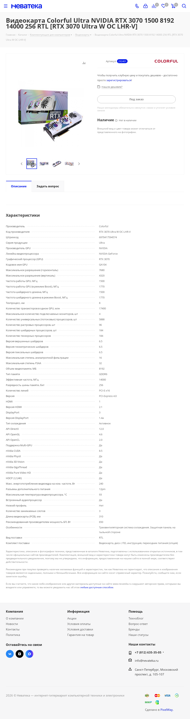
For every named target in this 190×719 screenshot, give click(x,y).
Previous (22, 164)
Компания (14, 611)
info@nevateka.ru (146, 660)
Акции (72, 618)
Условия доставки (80, 629)
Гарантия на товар (80, 635)
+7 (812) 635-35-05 (148, 652)
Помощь (136, 611)
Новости (12, 624)
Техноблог (136, 618)
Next (79, 164)
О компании (15, 618)
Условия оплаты (79, 624)
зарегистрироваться (118, 80)
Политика (13, 635)
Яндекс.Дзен (19, 654)
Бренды (134, 629)
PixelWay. (167, 710)
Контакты (13, 629)
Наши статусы (139, 635)
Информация (78, 611)
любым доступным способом (96, 587)
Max (29, 654)
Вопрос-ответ (138, 624)
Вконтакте (10, 654)
